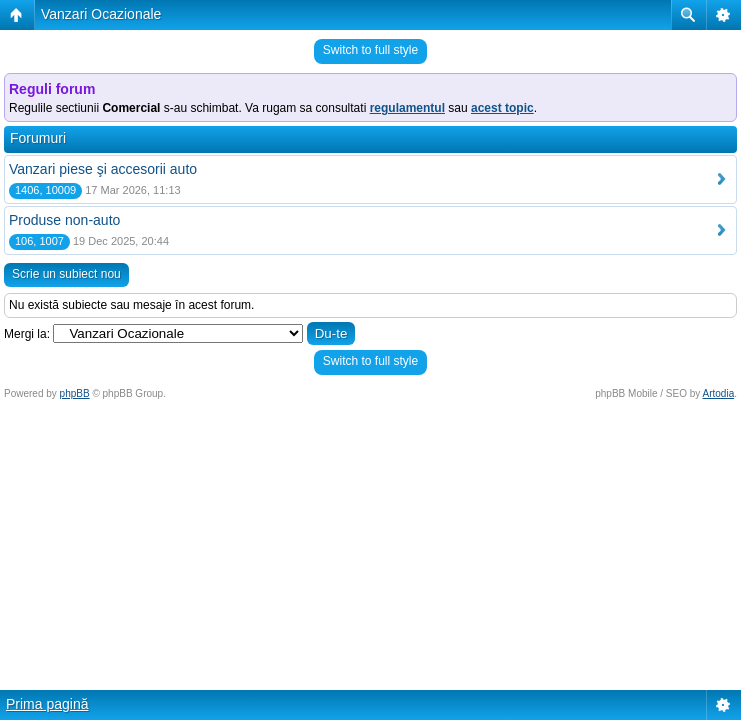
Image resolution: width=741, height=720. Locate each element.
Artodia (719, 393)
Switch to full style (370, 50)
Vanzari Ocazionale (101, 14)
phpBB (75, 393)
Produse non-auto (64, 220)
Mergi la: (27, 334)
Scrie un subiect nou (66, 274)
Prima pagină (47, 704)
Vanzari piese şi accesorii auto (103, 169)
